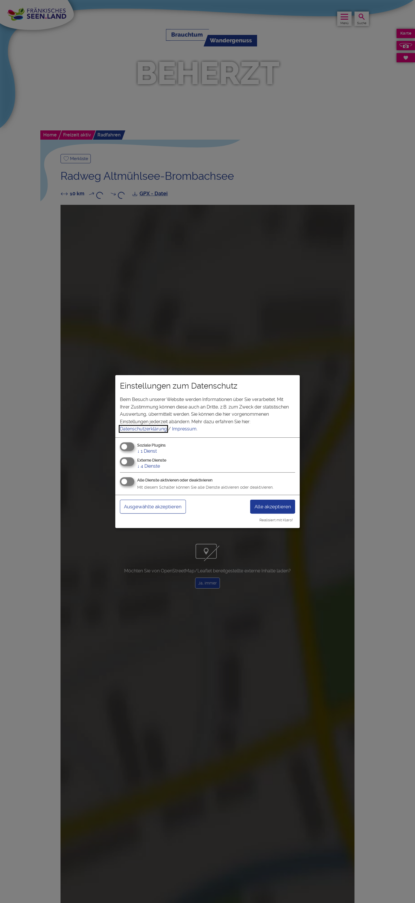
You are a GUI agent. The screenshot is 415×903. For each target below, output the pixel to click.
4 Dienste (148, 466)
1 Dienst (147, 451)
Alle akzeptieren (271, 506)
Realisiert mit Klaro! (276, 520)
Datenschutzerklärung (143, 429)
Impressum (184, 429)
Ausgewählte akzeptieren (155, 506)
